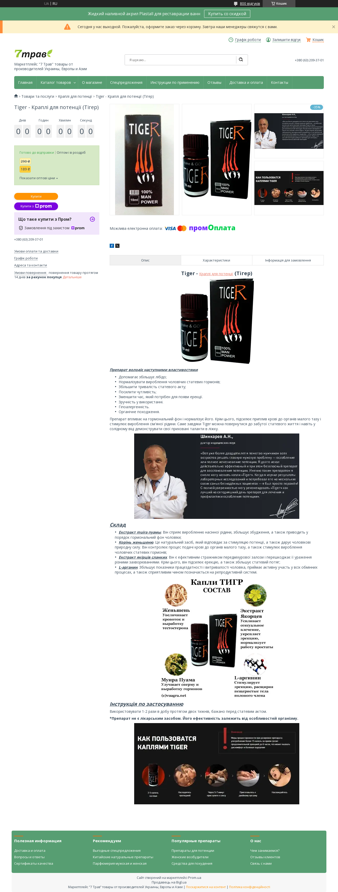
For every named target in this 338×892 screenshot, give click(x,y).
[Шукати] (240, 59)
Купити (36, 196)
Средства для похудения (192, 863)
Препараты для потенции (193, 850)
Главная (25, 82)
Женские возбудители (190, 857)
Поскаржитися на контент (206, 887)
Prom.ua (194, 877)
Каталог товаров (56, 82)
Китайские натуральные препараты (123, 857)
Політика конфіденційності (249, 887)
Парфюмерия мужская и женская (120, 863)
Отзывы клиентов (265, 857)
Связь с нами (261, 863)
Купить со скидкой (227, 14)
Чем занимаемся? (264, 850)
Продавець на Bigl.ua (169, 882)
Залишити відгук (286, 39)
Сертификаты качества (33, 863)
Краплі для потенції (75, 96)
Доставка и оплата (246, 82)
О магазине (92, 82)
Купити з (36, 206)
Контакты (279, 82)
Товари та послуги (37, 96)
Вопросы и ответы (29, 857)
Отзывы (214, 82)
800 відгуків (250, 3)
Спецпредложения (126, 82)
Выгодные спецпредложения (117, 850)
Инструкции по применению (174, 82)
